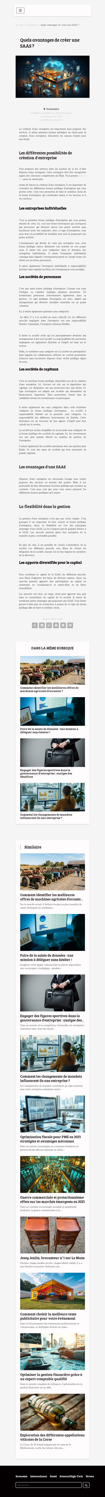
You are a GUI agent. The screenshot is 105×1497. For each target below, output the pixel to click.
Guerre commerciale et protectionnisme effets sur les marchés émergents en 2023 (52, 1199)
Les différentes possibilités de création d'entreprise (51, 113)
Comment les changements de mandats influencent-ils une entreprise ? (46, 816)
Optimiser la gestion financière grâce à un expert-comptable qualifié (51, 1376)
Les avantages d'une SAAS (51, 116)
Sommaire (52, 109)
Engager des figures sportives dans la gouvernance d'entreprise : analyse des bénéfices (46, 773)
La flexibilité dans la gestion (51, 120)
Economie (32, 25)
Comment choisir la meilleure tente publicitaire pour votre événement (48, 1316)
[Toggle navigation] (20, 10)
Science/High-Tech (71, 1476)
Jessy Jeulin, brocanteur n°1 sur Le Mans (52, 1257)
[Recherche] (49, 1485)
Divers (90, 1476)
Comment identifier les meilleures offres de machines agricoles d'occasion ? (49, 689)
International (38, 1476)
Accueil (19, 25)
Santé (53, 1476)
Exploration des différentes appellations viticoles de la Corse (52, 1437)
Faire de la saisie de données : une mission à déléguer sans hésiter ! (49, 730)
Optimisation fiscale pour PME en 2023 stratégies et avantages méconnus (50, 1138)
